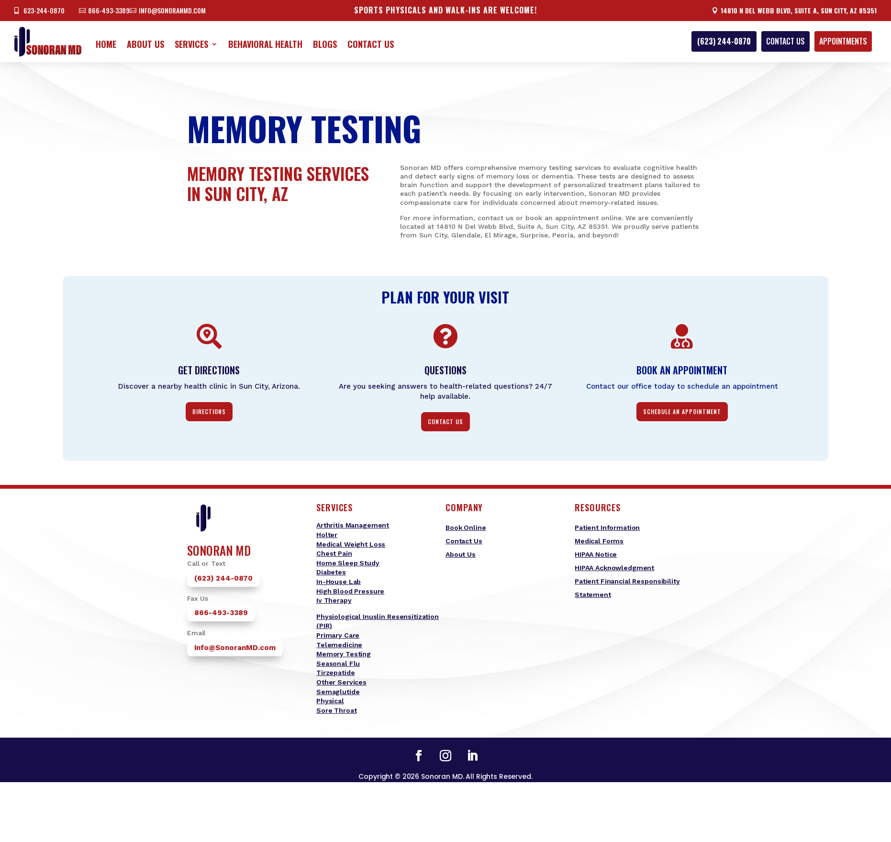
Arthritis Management (352, 525)
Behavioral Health (265, 44)
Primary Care (337, 635)
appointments (843, 41)
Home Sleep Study (347, 563)
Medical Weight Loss (350, 544)
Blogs (325, 44)
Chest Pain (334, 553)
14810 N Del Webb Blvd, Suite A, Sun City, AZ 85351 (799, 10)
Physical (330, 701)
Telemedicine (339, 645)
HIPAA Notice (596, 554)
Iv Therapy (334, 600)
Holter (326, 535)
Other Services (341, 682)
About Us (145, 44)
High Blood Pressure (350, 591)
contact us (445, 421)
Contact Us (370, 44)
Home (106, 44)
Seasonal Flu (338, 663)
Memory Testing (343, 654)
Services (191, 44)
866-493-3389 (109, 10)
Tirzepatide (335, 672)
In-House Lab (338, 581)
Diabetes (331, 572)
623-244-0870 (44, 10)
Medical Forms (599, 541)
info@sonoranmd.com (172, 10)
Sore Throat (336, 710)
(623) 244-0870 (724, 41)
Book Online (466, 527)
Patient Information (607, 527)
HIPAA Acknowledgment (614, 568)
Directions (209, 411)
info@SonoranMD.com (235, 647)
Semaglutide (337, 692)
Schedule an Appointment (682, 411)
